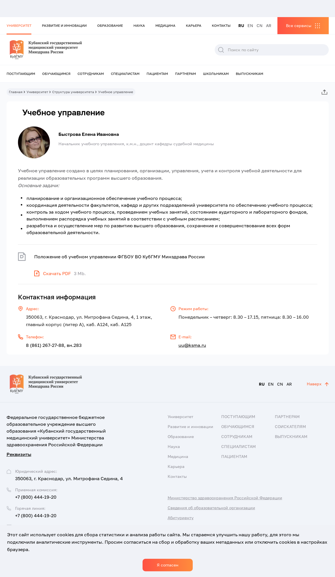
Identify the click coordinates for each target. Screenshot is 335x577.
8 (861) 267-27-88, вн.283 (54, 345)
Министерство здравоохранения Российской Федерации (225, 497)
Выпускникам (249, 73)
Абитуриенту (181, 517)
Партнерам (185, 73)
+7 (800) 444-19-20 (35, 497)
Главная (16, 92)
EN (250, 25)
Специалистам (125, 73)
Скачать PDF (57, 273)
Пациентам (157, 73)
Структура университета (73, 92)
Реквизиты (19, 454)
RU (241, 25)
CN (260, 25)
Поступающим (21, 73)
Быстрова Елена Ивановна (88, 134)
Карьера (193, 25)
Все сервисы (298, 25)
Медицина (165, 25)
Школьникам (216, 73)
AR (268, 25)
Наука (139, 25)
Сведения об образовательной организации (211, 507)
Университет (19, 25)
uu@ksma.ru (192, 345)
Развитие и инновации (64, 25)
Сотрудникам (91, 73)
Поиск (221, 50)
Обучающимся (56, 73)
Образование (110, 25)
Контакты (221, 25)
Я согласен (167, 564)
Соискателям (290, 426)
